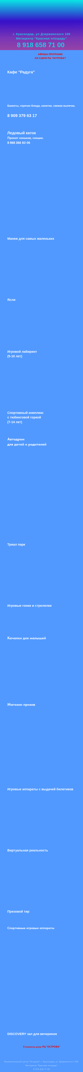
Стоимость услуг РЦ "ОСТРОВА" (41, 1046)
